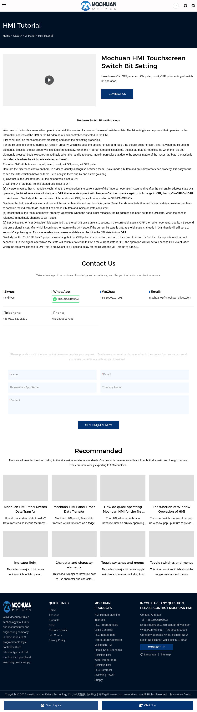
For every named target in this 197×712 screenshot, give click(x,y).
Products (54, 620)
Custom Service (58, 630)
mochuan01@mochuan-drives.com (170, 297)
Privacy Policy (57, 640)
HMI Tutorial (45, 35)
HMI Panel (29, 35)
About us (54, 615)
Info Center (55, 635)
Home (6, 35)
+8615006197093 (66, 299)
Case (16, 35)
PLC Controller (103, 669)
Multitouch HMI (103, 644)
